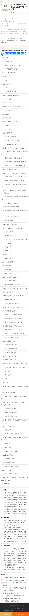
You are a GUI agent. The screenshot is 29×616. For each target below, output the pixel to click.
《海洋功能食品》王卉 (9, 565)
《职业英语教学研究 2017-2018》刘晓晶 (14, 511)
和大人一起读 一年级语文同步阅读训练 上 (14, 588)
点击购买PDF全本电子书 (20, 614)
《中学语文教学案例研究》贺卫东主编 (13, 509)
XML (22, 610)
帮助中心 (17, 605)
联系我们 (6, 605)
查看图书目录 (6, 614)
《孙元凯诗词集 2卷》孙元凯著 (11, 539)
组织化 (7, 53)
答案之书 (5, 585)
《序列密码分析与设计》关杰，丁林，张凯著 (15, 520)
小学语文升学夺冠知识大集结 (11, 601)
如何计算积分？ (16, 18)
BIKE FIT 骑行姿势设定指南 (10, 593)
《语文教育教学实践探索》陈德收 (12, 506)
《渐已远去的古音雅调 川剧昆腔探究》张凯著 (15, 527)
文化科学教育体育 (15, 12)
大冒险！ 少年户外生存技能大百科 (14, 38)
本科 (22, 53)
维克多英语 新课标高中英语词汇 (12, 598)
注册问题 (12, 605)
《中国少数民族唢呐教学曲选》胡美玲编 (14, 502)
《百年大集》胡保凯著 (9, 525)
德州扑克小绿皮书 (8, 590)
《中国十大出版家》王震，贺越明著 (12, 560)
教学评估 (13, 53)
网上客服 (22, 605)
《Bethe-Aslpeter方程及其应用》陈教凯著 (14, 529)
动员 (18, 53)
